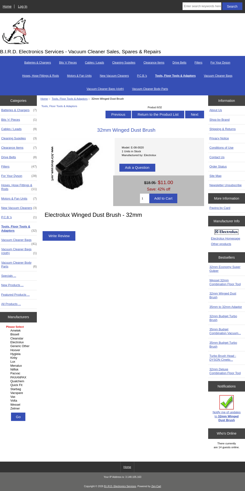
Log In (22, 6)
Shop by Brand (219, 119)
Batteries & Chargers (37, 62)
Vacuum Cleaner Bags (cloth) (105, 89)
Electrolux (19, 342)
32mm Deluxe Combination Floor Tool (225, 371)
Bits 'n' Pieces (68, 62)
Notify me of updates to (227, 408)
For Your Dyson (220, 62)
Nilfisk (19, 369)
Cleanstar (19, 338)
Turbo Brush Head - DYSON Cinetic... (222, 357)
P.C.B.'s (142, 75)
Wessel (19, 405)
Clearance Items (154, 62)
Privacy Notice (219, 138)
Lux (19, 362)
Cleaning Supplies (123, 62)
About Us (215, 110)
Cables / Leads (94, 62)
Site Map (215, 176)
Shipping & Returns (222, 129)
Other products (221, 244)
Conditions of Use (221, 147)
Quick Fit (19, 385)
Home (7, 6)
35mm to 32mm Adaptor (225, 307)
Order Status (218, 166)
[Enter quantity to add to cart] (144, 198)
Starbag (19, 389)
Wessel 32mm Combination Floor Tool (225, 282)
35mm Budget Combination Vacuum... (225, 331)
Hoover (19, 350)
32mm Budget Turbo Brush (223, 318)
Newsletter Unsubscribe (225, 185)
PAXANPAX (19, 377)
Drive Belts (179, 62)
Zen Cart (156, 486)
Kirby (19, 358)
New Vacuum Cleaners (114, 75)
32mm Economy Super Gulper (224, 269)
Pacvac (19, 373)
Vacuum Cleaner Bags (218, 75)
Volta (19, 401)
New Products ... (12, 285)
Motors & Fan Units (79, 75)
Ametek (19, 331)
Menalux (19, 366)
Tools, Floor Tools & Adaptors (70, 98)
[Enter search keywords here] (202, 6)
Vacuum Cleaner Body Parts (150, 89)
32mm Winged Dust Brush (222, 295)
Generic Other (19, 346)
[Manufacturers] (18, 368)
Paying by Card (219, 208)
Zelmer (19, 408)
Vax (19, 397)
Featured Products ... (15, 294)
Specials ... (8, 276)
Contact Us (216, 157)
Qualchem (19, 381)
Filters (198, 62)
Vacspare (19, 393)
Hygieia (19, 354)
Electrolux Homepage (225, 238)
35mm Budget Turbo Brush (223, 344)
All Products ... (11, 304)
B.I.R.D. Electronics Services (120, 486)
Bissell (19, 334)
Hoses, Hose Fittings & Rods (40, 75)
